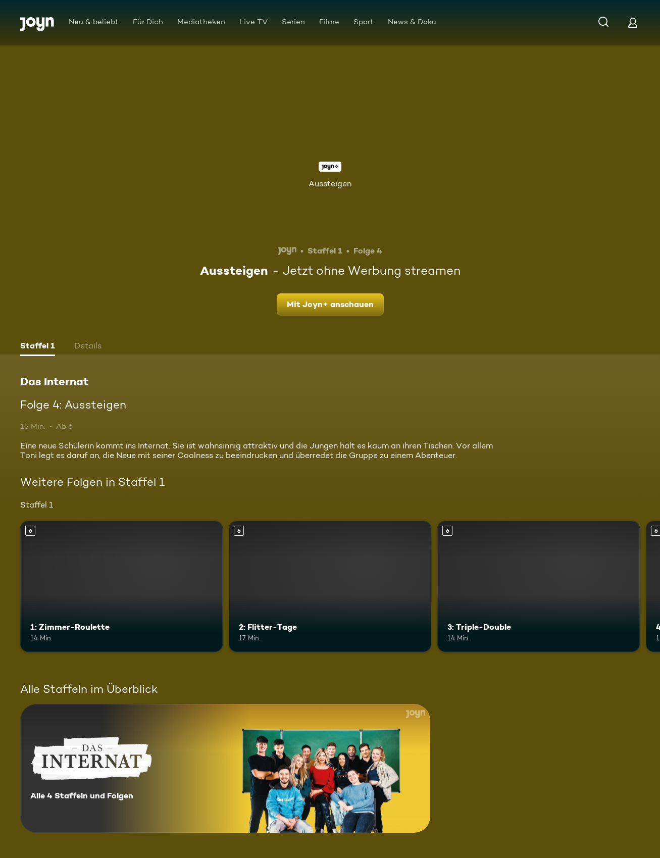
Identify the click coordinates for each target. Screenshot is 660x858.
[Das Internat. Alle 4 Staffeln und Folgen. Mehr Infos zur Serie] (225, 768)
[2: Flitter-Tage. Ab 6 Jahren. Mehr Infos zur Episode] (330, 586)
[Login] (632, 22)
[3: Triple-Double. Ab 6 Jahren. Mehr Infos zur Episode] (538, 586)
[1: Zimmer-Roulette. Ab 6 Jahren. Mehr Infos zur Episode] (121, 586)
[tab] (37, 347)
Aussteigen (330, 183)
